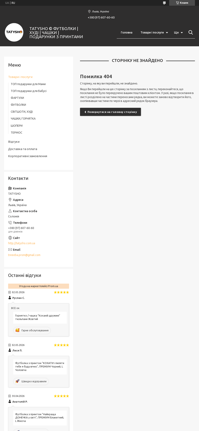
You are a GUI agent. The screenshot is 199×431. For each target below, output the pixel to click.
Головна (126, 32)
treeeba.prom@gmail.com (24, 255)
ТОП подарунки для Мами (28, 84)
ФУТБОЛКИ (18, 104)
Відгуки (13, 141)
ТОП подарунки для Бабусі (29, 91)
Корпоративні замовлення (27, 156)
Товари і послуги (152, 32)
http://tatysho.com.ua (21, 243)
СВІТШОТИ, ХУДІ (22, 111)
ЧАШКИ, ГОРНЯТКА (23, 118)
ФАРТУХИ (17, 97)
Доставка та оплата (22, 149)
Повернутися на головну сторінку (112, 111)
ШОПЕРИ (17, 125)
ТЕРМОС (16, 132)
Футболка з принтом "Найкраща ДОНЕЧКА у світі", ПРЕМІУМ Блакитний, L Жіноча (39, 417)
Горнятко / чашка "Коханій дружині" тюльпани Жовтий (37, 317)
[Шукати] (190, 32)
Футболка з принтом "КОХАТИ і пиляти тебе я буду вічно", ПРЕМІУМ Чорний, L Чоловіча (39, 366)
